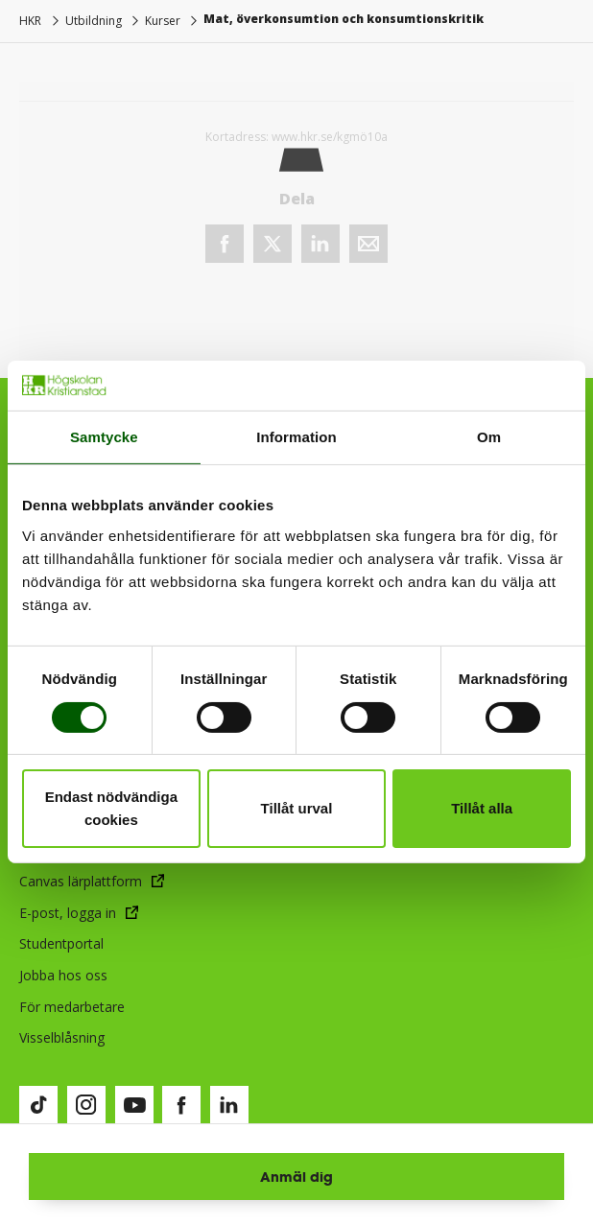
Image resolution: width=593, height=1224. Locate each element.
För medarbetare (72, 1007)
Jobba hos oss (63, 975)
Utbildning (93, 20)
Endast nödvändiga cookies (111, 808)
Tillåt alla (481, 808)
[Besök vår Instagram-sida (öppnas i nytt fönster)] (86, 1105)
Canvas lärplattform (80, 881)
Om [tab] (489, 437)
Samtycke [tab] (104, 437)
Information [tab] (296, 437)
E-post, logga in (67, 913)
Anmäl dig (296, 1176)
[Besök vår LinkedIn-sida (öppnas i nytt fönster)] (229, 1105)
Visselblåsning (62, 1037)
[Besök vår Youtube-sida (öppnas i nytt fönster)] (134, 1105)
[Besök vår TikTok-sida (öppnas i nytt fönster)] (38, 1105)
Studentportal (61, 943)
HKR (30, 20)
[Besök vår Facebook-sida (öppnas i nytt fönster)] (181, 1105)
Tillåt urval (297, 808)
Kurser (162, 20)
